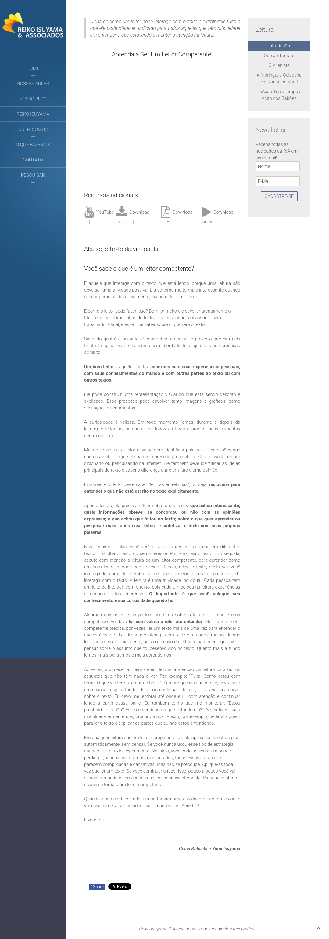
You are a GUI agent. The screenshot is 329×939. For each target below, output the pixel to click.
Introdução (279, 46)
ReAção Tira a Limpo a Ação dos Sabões (279, 95)
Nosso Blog (32, 99)
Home (33, 68)
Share (97, 886)
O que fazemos (33, 144)
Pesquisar (33, 175)
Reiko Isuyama (32, 114)
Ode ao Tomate (279, 55)
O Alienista (279, 65)
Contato (33, 160)
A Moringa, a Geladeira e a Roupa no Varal (279, 78)
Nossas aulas (33, 83)
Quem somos (33, 129)
